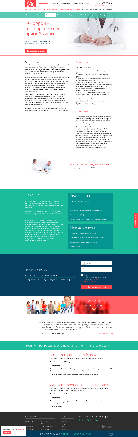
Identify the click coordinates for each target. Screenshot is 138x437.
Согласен (7, 432)
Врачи (63, 426)
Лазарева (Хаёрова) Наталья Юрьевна (80, 385)
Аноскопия (73, 206)
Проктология (50, 15)
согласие (104, 275)
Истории (64, 424)
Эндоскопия (73, 15)
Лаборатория (65, 429)
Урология (40, 15)
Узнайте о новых (66, 433)
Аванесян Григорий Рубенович (74, 355)
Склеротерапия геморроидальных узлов (84, 242)
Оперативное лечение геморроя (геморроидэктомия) (88, 237)
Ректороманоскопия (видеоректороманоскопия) (86, 210)
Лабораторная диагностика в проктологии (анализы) (88, 219)
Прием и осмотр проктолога (79, 201)
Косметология (62, 15)
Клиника (63, 421)
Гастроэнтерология (91, 15)
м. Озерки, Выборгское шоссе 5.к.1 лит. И (99, 5)
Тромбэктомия (75, 246)
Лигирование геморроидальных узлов (83, 233)
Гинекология (30, 15)
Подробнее (20, 429)
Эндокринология (105, 15)
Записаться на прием (36, 51)
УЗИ (81, 15)
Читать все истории (106, 333)
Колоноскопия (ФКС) (77, 215)
